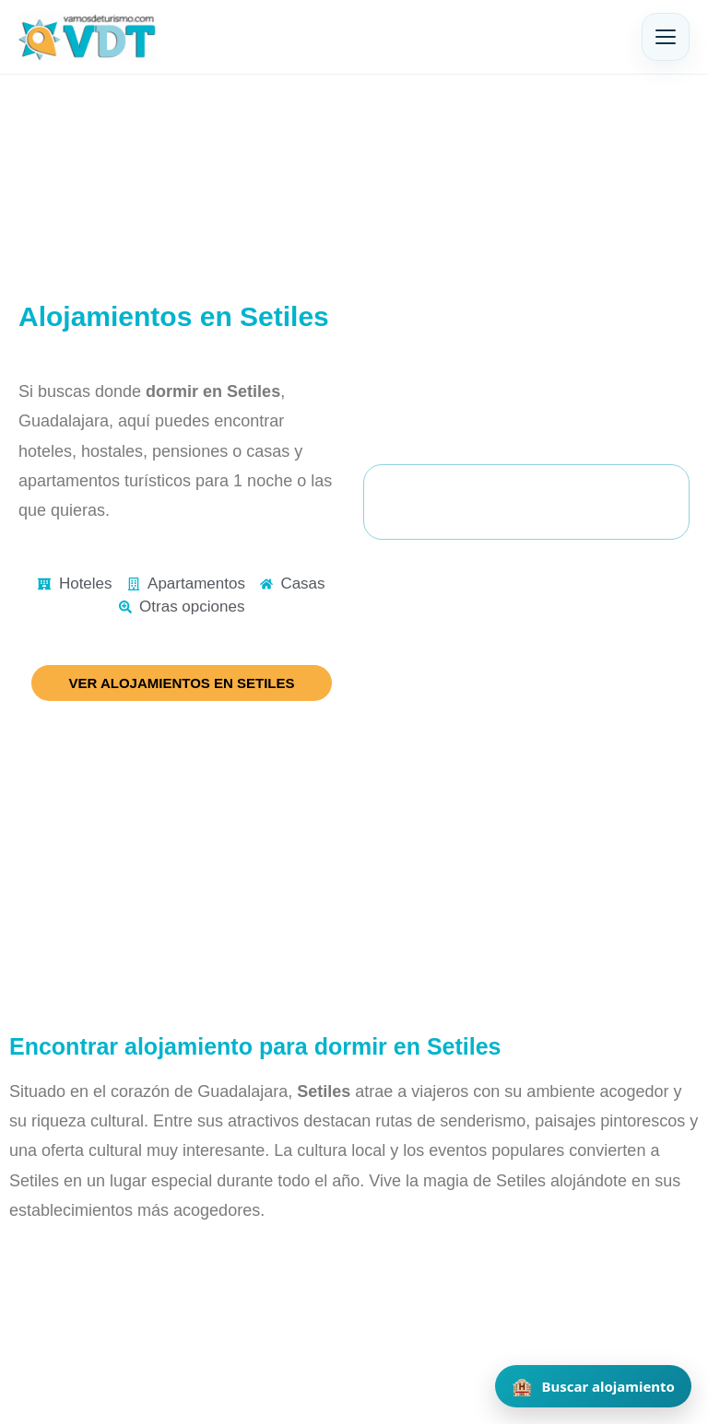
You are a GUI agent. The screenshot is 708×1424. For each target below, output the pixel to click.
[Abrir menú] (666, 37)
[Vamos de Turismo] (87, 37)
